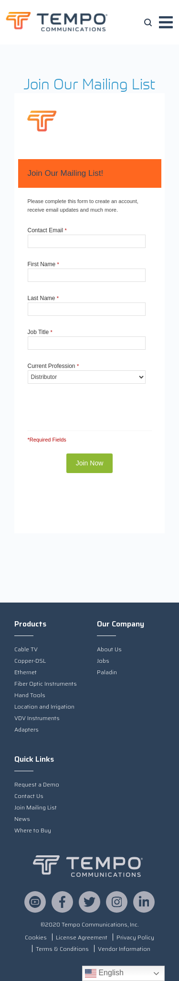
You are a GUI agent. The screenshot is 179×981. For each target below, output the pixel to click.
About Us (109, 649)
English (104, 973)
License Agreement (81, 937)
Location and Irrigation (44, 706)
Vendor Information (124, 948)
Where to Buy (32, 830)
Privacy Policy (135, 937)
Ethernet (25, 672)
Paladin (107, 672)
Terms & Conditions (62, 948)
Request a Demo (36, 784)
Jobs (103, 660)
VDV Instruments (37, 717)
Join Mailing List (35, 807)
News (22, 818)
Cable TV (26, 649)
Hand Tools (29, 695)
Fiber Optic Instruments (45, 683)
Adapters (26, 729)
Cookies (36, 937)
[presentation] (82, 402)
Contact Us (28, 795)
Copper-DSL (30, 660)
